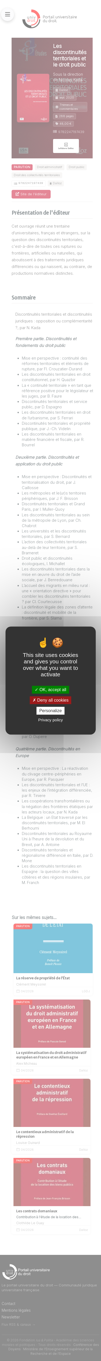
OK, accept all (50, 689)
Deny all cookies (51, 700)
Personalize (50, 710)
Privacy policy (50, 720)
